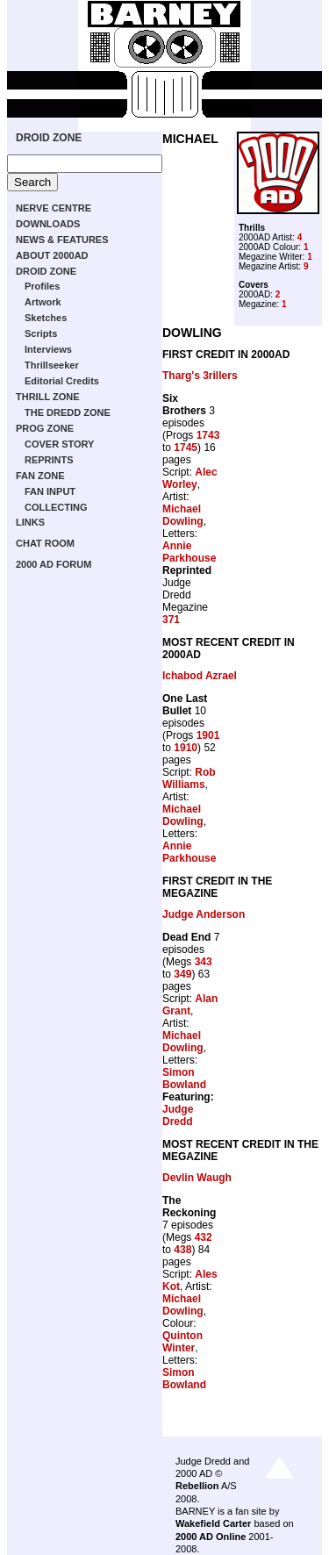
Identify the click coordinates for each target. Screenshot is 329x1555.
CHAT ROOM (45, 543)
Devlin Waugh (197, 1178)
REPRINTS (49, 460)
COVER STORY (59, 444)
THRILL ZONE (48, 396)
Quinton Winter (182, 1341)
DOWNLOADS (48, 224)
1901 (208, 735)
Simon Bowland (184, 1078)
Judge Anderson (203, 914)
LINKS (30, 522)
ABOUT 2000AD (52, 255)
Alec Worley (190, 478)
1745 (185, 447)
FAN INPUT (50, 491)
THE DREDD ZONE (68, 412)
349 (182, 974)
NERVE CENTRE (53, 208)
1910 (185, 748)
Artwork (43, 302)
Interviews (48, 349)
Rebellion (197, 1485)
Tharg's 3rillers (200, 375)
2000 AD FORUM (53, 564)
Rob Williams (189, 778)
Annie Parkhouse (189, 552)
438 (182, 1249)
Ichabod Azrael (199, 676)
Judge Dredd (177, 1115)
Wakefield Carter (213, 1523)
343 (203, 962)
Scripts (41, 333)
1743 (208, 435)
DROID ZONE (49, 138)
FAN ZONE (40, 475)
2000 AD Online (210, 1536)
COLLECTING (56, 507)
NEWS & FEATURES (62, 239)
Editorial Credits (62, 381)
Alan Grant (190, 1004)
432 (203, 1237)
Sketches (46, 317)
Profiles (42, 286)
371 (171, 619)
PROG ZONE (45, 428)
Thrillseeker (52, 365)
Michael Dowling (183, 515)
